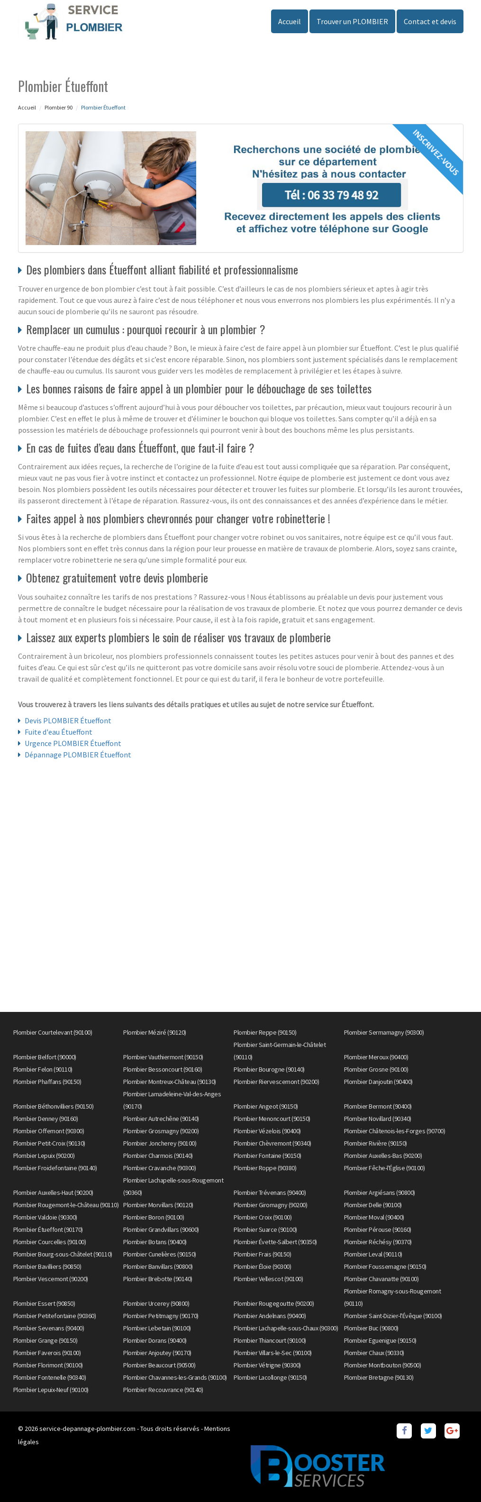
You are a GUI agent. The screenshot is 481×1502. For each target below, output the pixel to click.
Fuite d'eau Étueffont (58, 732)
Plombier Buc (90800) (371, 1328)
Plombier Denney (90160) (45, 1118)
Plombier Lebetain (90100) (157, 1328)
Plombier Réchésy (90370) (378, 1242)
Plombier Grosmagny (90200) (161, 1131)
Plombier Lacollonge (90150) (270, 1377)
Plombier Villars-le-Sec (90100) (273, 1352)
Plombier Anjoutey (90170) (157, 1352)
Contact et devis (430, 21)
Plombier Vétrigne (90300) (267, 1365)
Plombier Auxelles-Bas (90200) (383, 1155)
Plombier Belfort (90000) (44, 1057)
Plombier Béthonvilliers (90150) (53, 1106)
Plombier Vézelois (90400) (267, 1131)
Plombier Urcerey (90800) (156, 1303)
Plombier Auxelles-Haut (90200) (53, 1192)
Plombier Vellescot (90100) (268, 1278)
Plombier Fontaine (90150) (267, 1155)
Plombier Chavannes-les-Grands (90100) (175, 1377)
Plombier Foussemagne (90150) (385, 1266)
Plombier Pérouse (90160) (377, 1229)
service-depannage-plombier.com (87, 1428)
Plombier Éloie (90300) (262, 1266)
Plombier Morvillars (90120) (158, 1205)
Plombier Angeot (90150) (266, 1106)
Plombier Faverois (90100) (47, 1352)
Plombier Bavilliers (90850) (47, 1266)
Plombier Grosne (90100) (376, 1069)
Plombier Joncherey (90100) (159, 1143)
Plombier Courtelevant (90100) (52, 1032)
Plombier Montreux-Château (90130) (169, 1081)
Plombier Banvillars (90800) (158, 1266)
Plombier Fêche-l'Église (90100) (384, 1168)
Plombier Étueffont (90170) (48, 1229)
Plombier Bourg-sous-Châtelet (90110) (62, 1254)
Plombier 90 (59, 107)
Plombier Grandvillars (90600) (161, 1229)
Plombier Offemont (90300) (48, 1131)
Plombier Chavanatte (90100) (381, 1278)
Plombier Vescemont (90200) (50, 1278)
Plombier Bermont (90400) (378, 1106)
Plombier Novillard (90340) (377, 1118)
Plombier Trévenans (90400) (270, 1192)
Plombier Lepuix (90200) (44, 1155)
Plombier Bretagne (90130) (379, 1377)
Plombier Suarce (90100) (265, 1229)
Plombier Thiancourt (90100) (270, 1340)
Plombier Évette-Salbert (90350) (275, 1242)
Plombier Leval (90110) (373, 1254)
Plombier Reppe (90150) (265, 1032)
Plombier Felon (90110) (43, 1069)
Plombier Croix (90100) (262, 1217)
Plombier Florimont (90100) (48, 1365)
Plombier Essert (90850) (44, 1303)
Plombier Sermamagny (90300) (384, 1032)
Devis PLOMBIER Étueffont (68, 720)
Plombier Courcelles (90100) (49, 1242)
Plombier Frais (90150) (262, 1254)
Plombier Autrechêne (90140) (161, 1118)
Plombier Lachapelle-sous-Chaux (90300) (286, 1328)
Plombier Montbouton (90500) (382, 1365)
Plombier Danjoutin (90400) (378, 1081)
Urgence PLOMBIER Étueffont (73, 743)
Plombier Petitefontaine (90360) (54, 1315)
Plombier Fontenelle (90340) (49, 1377)
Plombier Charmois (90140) (158, 1155)
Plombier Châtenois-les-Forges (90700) (394, 1131)
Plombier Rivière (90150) (375, 1143)
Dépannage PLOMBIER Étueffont (78, 754)
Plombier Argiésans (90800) (379, 1192)
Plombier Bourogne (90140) (269, 1069)
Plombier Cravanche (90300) (159, 1168)
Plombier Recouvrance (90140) (163, 1389)
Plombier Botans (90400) (155, 1242)
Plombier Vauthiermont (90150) (163, 1057)
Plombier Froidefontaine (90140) (55, 1168)
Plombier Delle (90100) (373, 1205)
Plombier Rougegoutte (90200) (274, 1303)
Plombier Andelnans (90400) (270, 1315)
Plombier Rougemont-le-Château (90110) (66, 1205)
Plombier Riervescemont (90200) (276, 1081)
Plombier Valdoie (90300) (45, 1217)
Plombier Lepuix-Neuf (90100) (51, 1389)
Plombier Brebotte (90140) (157, 1278)
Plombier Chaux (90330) (374, 1352)
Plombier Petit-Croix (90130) (49, 1143)
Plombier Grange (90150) (45, 1340)
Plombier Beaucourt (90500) (159, 1365)
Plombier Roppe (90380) (265, 1168)
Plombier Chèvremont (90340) (272, 1143)
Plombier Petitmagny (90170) (161, 1315)
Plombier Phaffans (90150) (47, 1081)
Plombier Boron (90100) (153, 1217)
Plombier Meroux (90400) (376, 1057)
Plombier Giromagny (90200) (270, 1205)
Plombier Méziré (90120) (154, 1032)
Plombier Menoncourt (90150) (272, 1118)
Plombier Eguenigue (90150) (380, 1340)
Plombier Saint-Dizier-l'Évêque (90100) (393, 1315)
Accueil (289, 21)
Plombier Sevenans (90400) (48, 1328)
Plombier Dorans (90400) (155, 1340)
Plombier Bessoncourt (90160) (162, 1069)
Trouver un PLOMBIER (352, 21)
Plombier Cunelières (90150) (159, 1254)
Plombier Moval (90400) (374, 1217)
